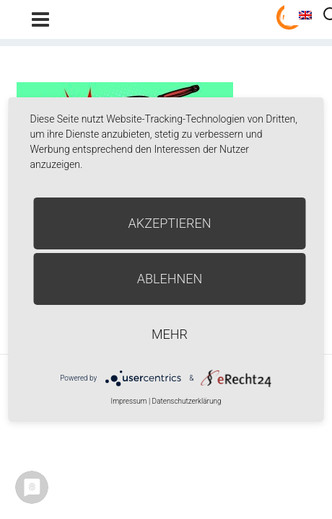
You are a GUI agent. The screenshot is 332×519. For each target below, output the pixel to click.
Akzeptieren (169, 223)
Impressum (128, 401)
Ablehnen (170, 278)
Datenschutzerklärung (187, 401)
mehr (170, 334)
